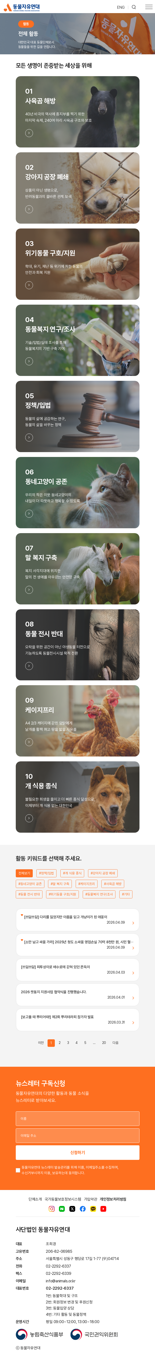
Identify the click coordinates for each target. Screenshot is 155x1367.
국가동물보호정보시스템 (63, 1199)
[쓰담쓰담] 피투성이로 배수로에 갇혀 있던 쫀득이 (55, 967)
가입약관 (90, 1199)
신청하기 (77, 1152)
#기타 (126, 894)
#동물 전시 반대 (29, 894)
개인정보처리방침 (113, 1199)
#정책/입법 (46, 873)
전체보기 (24, 873)
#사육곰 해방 (113, 884)
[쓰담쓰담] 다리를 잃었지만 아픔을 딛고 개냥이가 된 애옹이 (64, 917)
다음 (115, 1043)
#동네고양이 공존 (30, 884)
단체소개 (35, 1199)
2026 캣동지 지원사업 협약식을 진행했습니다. (54, 992)
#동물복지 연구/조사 (99, 894)
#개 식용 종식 (72, 873)
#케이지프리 (86, 884)
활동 (26, 23)
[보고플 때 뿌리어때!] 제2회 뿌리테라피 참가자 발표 (57, 1017)
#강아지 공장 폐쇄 (103, 873)
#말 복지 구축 (60, 884)
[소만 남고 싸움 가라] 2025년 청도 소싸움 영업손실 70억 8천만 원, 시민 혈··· (77, 942)
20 (104, 1043)
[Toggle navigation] (149, 7)
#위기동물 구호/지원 (62, 894)
